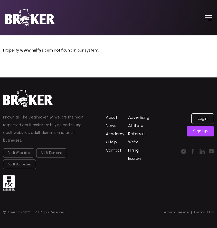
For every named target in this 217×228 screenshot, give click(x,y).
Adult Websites (18, 153)
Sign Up (200, 130)
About (111, 117)
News (111, 125)
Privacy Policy (204, 212)
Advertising (138, 117)
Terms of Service (175, 212)
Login (202, 118)
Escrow (134, 158)
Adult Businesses (19, 164)
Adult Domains (51, 153)
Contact (113, 150)
